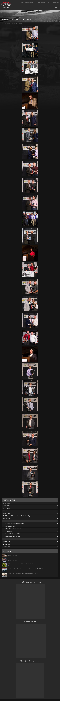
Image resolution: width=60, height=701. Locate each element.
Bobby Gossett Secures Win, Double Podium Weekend (19, 558)
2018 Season (30, 541)
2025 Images (30, 505)
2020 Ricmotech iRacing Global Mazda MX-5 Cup (30, 516)
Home (2, 23)
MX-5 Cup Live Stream (53, 2)
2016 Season (30, 546)
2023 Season (30, 511)
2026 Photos (30, 503)
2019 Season (12, 23)
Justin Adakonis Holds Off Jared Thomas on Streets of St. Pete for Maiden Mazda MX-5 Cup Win (27, 568)
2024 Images (30, 508)
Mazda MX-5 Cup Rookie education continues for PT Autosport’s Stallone (23, 554)
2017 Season (30, 544)
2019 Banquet (19, 23)
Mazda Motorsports (27, 2)
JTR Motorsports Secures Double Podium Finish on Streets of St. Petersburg (23, 563)
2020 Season (30, 518)
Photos (6, 23)
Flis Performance (40, 2)
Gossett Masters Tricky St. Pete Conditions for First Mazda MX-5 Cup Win (23, 573)
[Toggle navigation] (56, 6)
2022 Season (30, 513)
